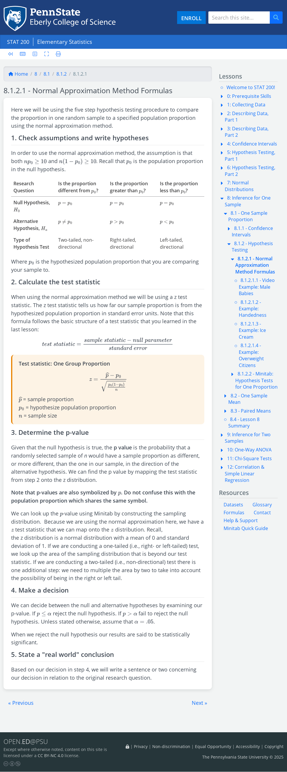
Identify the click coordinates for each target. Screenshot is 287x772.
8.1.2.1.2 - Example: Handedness (253, 309)
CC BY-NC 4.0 (50, 756)
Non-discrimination (171, 746)
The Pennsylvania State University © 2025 (242, 757)
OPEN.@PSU (27, 741)
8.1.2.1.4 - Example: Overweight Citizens (251, 355)
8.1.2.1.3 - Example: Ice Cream (252, 330)
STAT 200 (19, 42)
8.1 (47, 74)
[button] (21, 702)
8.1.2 (61, 74)
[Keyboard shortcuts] (22, 54)
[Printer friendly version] (57, 54)
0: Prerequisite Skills (249, 96)
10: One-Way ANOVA (249, 449)
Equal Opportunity (213, 746)
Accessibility (248, 746)
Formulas (234, 512)
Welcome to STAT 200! (251, 87)
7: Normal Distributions (239, 185)
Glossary (262, 504)
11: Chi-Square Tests (249, 458)
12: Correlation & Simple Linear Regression (244, 473)
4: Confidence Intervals (252, 144)
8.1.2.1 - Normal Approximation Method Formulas (255, 265)
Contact (262, 512)
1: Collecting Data (246, 104)
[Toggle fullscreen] (46, 54)
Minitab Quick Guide (246, 528)
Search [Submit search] (278, 17)
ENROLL (191, 18)
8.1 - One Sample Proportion (247, 216)
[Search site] (239, 17)
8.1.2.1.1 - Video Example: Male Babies (257, 287)
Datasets (233, 504)
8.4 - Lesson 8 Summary (244, 422)
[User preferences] (35, 54)
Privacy (141, 746)
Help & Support (241, 520)
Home (18, 74)
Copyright (273, 746)
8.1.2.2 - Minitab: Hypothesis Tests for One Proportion (256, 380)
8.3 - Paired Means (251, 411)
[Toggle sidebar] (12, 54)
